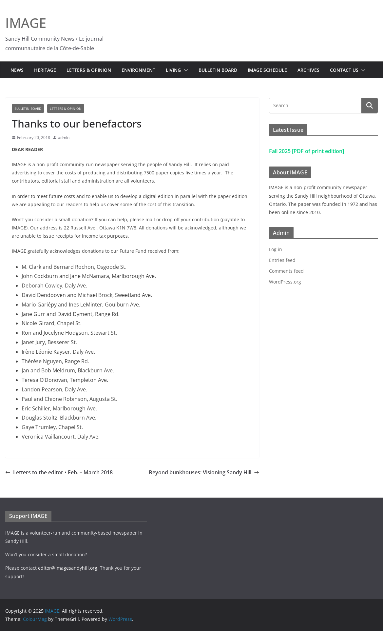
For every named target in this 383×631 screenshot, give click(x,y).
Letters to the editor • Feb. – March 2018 (59, 472)
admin (63, 137)
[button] (184, 70)
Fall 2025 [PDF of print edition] (306, 151)
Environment (138, 70)
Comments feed (286, 271)
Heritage (45, 70)
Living (173, 70)
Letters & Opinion (89, 70)
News (17, 70)
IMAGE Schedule (267, 70)
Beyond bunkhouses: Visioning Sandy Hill (204, 472)
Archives (308, 70)
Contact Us (344, 70)
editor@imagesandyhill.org (67, 568)
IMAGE (25, 23)
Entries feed (282, 260)
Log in (275, 249)
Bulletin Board (218, 70)
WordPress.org (285, 282)
